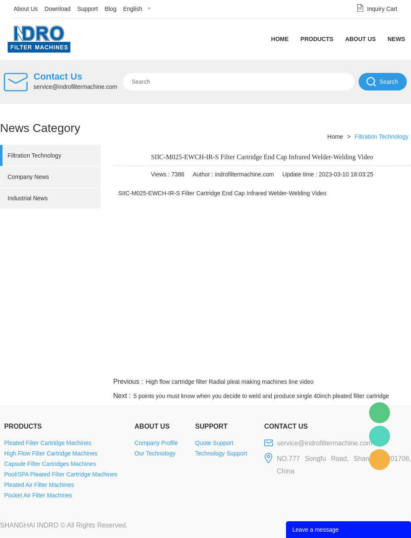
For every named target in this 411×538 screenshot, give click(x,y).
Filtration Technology (34, 155)
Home (280, 39)
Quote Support (214, 443)
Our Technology (155, 453)
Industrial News (28, 198)
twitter (305, 366)
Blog (110, 8)
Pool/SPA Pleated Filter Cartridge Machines (60, 474)
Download (57, 8)
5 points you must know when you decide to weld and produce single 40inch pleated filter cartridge (261, 396)
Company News (28, 176)
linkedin (396, 366)
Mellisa (379, 436)
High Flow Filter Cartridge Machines (51, 453)
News (396, 39)
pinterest (351, 366)
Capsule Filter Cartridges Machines (50, 463)
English (132, 8)
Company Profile (156, 443)
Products (316, 39)
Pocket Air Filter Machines (38, 495)
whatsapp (328, 366)
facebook (261, 366)
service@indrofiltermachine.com (75, 86)
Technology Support (221, 453)
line (283, 366)
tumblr (373, 366)
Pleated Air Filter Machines (39, 484)
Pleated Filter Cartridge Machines (47, 443)
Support (87, 8)
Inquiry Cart (382, 8)
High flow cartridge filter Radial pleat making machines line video (230, 381)
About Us (26, 8)
